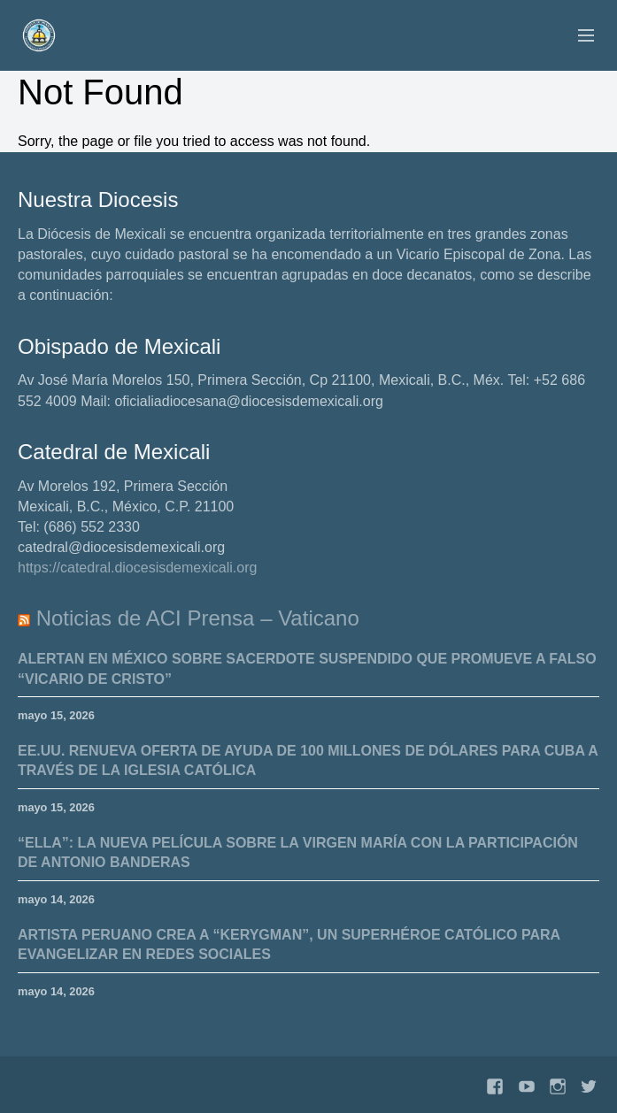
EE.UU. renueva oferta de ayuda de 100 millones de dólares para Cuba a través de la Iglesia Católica (308, 760)
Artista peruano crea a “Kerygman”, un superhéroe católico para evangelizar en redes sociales (289, 944)
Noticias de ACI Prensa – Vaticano (197, 618)
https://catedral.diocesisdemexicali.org (137, 567)
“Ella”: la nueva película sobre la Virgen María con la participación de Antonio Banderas (298, 852)
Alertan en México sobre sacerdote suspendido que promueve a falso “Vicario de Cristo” (307, 668)
